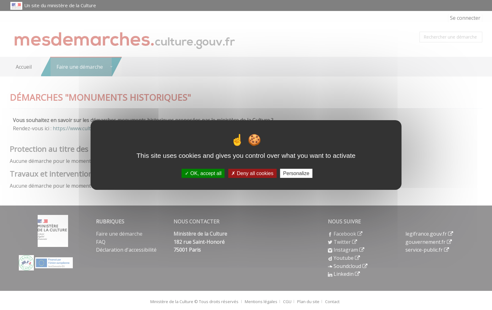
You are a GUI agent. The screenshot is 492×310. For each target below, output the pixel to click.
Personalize (296, 173)
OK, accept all (203, 173)
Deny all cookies (252, 173)
